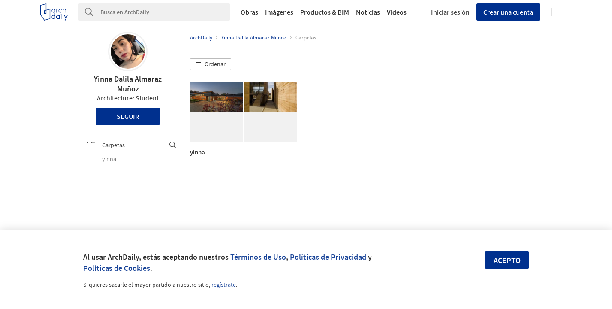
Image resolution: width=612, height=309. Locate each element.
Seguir (128, 116)
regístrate (223, 284)
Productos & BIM (324, 12)
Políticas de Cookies (116, 268)
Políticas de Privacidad (328, 257)
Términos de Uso (258, 257)
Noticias (368, 12)
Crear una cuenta (508, 12)
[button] (210, 64)
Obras (249, 12)
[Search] (165, 12)
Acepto (507, 260)
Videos (397, 12)
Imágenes (279, 12)
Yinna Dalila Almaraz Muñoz (128, 84)
